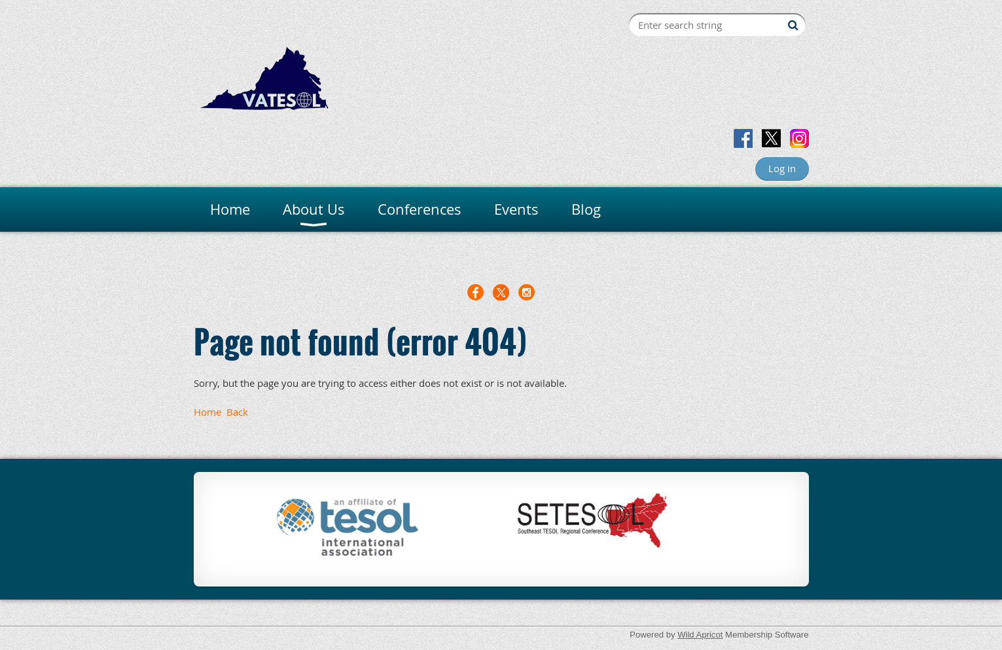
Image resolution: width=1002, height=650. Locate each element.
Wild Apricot (700, 635)
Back (237, 411)
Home (207, 411)
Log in (782, 168)
